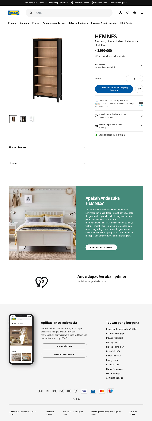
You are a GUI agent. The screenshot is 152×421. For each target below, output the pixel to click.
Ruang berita (112, 360)
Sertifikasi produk (114, 377)
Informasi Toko (100, 2)
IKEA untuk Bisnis (114, 337)
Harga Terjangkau (114, 369)
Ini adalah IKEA (113, 351)
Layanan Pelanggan (115, 333)
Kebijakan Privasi (50, 413)
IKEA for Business (78, 23)
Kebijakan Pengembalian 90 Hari (121, 329)
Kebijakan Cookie (133, 413)
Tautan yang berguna (122, 322)
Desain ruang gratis (118, 2)
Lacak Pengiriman (81, 2)
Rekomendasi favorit (54, 23)
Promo (35, 23)
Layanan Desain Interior (104, 23)
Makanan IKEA (31, 2)
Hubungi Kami (112, 342)
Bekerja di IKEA (113, 355)
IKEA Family (126, 23)
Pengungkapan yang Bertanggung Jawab (106, 413)
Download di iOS (64, 346)
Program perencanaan (58, 2)
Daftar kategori (113, 373)
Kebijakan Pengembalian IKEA (91, 281)
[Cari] (74, 13)
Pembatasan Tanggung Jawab (73, 413)
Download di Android (64, 354)
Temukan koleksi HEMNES (101, 247)
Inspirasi (43, 2)
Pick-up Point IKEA (115, 346)
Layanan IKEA (112, 364)
